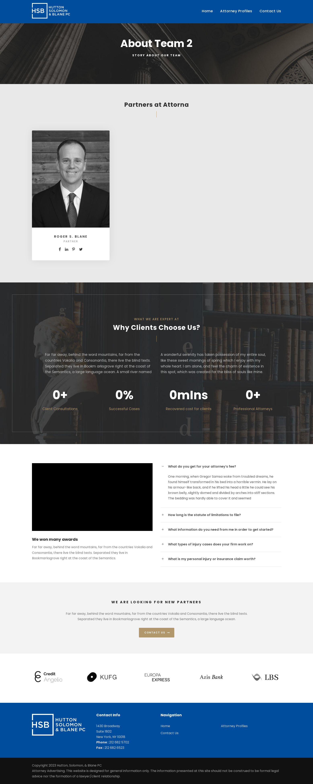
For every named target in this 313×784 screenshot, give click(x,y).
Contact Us (270, 10)
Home (207, 10)
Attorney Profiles (236, 10)
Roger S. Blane (70, 236)
